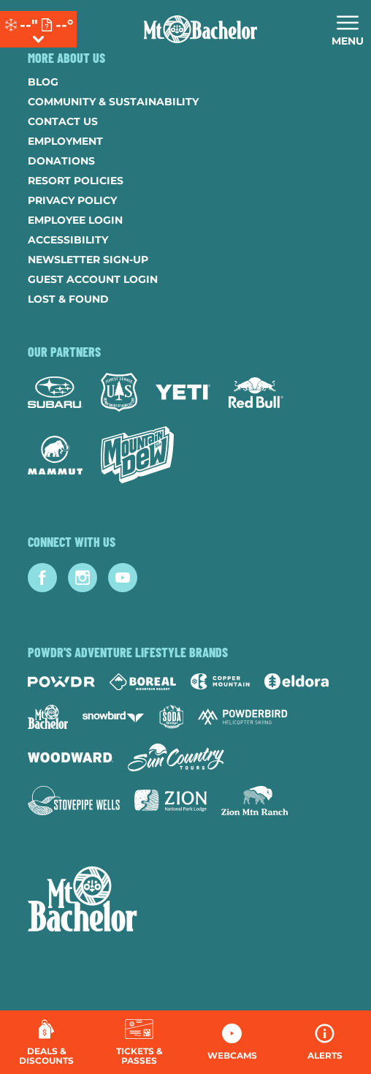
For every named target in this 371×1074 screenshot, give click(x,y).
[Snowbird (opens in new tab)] (113, 716)
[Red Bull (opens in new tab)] (256, 392)
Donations (61, 160)
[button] (139, 1042)
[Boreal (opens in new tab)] (143, 681)
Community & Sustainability (113, 101)
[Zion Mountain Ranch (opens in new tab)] (254, 800)
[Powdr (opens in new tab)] (61, 681)
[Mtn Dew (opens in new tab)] (137, 454)
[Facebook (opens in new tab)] (42, 577)
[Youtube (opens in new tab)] (122, 577)
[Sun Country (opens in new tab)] (176, 757)
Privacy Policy (72, 200)
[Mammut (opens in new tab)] (55, 455)
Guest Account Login (93, 279)
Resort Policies (75, 180)
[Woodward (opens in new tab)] (70, 757)
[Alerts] (325, 1042)
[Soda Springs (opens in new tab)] (171, 717)
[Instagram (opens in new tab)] (82, 577)
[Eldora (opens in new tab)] (296, 681)
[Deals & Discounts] (46, 1042)
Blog (43, 81)
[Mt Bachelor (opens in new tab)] (48, 717)
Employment (65, 141)
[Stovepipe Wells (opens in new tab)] (74, 800)
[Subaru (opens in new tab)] (55, 392)
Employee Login (75, 220)
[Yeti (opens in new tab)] (183, 392)
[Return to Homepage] (200, 29)
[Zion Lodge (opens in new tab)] (170, 801)
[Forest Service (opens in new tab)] (119, 392)
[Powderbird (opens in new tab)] (242, 716)
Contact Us (63, 121)
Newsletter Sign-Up (88, 259)
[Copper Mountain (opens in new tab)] (220, 681)
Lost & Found (68, 299)
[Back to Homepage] (185, 900)
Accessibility (68, 239)
